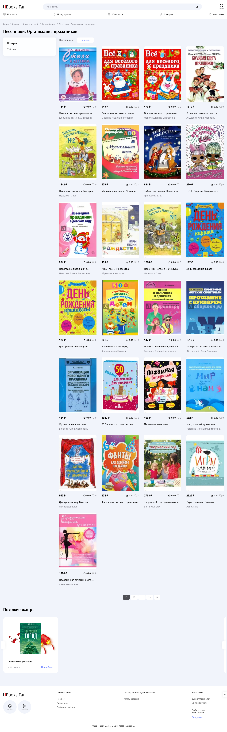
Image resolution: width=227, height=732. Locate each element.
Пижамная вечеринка (156, 424)
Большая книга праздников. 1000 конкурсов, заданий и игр (203, 113)
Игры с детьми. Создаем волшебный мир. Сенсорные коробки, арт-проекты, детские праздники (204, 502)
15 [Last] (149, 597)
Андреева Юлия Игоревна (200, 118)
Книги (6, 24)
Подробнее (47, 667)
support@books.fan (201, 699)
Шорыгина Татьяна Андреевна (75, 118)
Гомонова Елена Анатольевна (160, 351)
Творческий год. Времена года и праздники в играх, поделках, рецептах (162, 502)
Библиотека (62, 703)
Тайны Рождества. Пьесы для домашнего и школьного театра (162, 191)
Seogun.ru (197, 717)
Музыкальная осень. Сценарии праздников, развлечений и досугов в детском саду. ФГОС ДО (119, 191)
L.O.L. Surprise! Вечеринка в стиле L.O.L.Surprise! (202, 191)
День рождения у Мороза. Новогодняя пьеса (73, 502)
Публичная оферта (66, 707)
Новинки (85, 40)
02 (134, 597)
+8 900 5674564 (199, 703)
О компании (64, 692)
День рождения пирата (199, 269)
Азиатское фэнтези (20, 662)
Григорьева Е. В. (153, 196)
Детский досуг (49, 24)
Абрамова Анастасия (113, 273)
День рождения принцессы (74, 346)
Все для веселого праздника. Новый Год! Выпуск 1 (118, 113)
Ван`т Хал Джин (152, 507)
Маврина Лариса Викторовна (117, 118)
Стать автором (131, 699)
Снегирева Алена (68, 584)
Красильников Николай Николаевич (114, 351)
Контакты (197, 692)
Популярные (66, 40)
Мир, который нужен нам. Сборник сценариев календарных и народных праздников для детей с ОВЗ (202, 424)
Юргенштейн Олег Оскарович (202, 351)
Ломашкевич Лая (68, 507)
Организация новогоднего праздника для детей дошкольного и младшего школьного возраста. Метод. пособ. (75, 424)
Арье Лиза (192, 507)
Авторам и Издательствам (139, 692)
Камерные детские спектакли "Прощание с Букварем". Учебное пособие (203, 346)
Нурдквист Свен (67, 196)
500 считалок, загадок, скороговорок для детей (115, 346)
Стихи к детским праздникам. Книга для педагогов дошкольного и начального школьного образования (76, 113)
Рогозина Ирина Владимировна (203, 429)
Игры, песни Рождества (115, 269)
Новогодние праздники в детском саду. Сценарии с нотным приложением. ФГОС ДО (77, 269)
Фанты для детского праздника (120, 502)
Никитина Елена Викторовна (74, 273)
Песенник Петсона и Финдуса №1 (161, 269)
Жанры (15, 24)
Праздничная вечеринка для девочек (75, 580)
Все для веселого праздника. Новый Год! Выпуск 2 (160, 113)
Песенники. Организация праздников (77, 24)
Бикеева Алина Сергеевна (73, 429)
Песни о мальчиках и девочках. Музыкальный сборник (162, 346)
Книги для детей (30, 24)
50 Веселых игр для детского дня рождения (118, 424)
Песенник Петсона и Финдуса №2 (76, 191)
